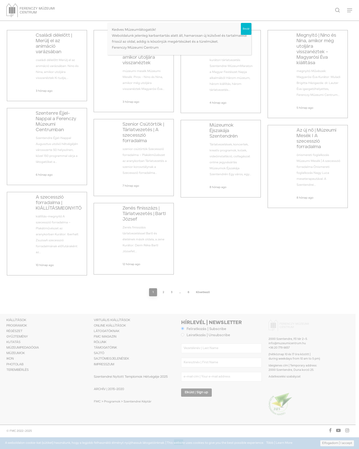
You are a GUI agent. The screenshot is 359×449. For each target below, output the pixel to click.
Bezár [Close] (246, 29)
